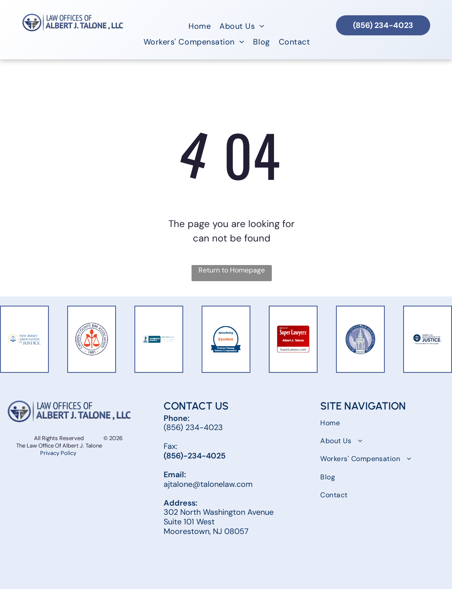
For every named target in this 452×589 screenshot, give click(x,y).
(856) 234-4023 (193, 427)
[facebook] (172, 554)
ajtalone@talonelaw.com (208, 484)
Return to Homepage (232, 270)
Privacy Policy (59, 453)
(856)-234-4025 (195, 456)
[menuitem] (199, 26)
